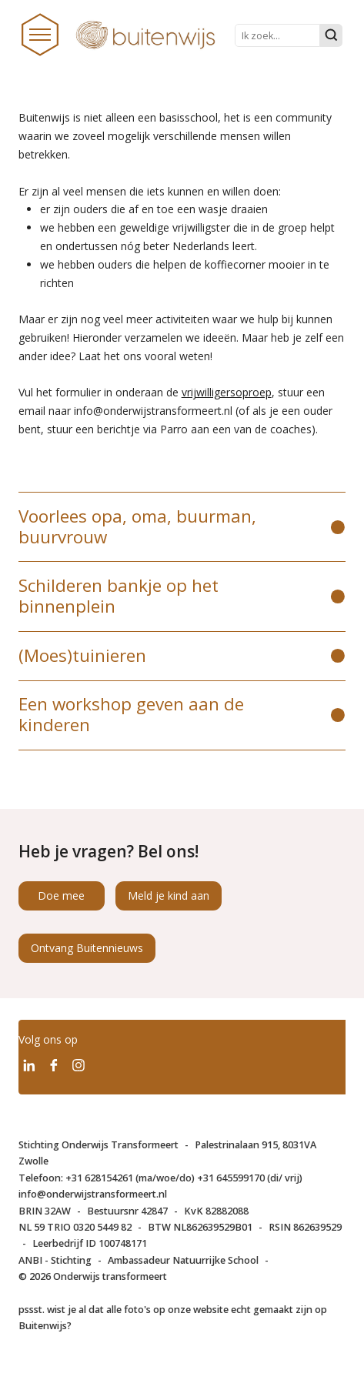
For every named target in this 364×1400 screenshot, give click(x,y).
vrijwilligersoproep (227, 392)
